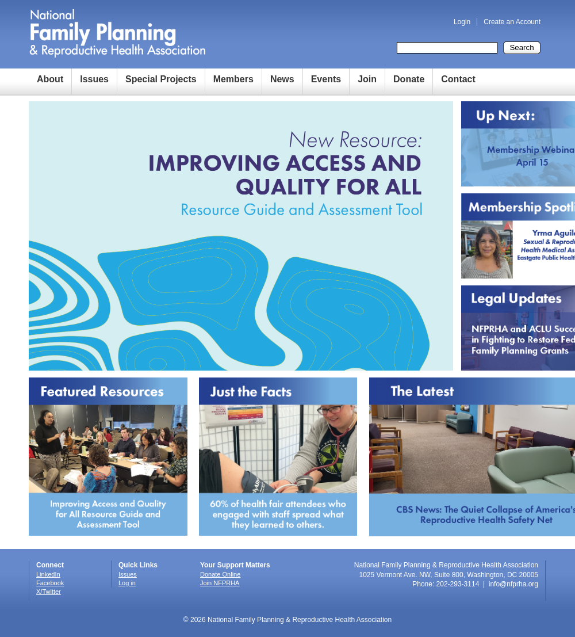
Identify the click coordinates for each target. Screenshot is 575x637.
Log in (127, 582)
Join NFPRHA (219, 582)
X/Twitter (48, 591)
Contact (458, 79)
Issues (94, 79)
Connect (50, 565)
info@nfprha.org (513, 584)
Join (367, 79)
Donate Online (220, 574)
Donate (408, 79)
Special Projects (161, 79)
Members (233, 79)
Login (462, 22)
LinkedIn (48, 574)
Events (326, 79)
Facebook (50, 582)
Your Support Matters (235, 565)
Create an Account (512, 22)
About (50, 79)
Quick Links (138, 565)
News (282, 79)
